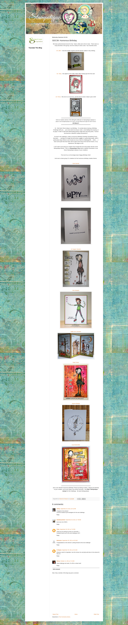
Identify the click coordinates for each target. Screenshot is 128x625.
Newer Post (55, 614)
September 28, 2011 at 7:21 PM (67, 529)
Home (76, 614)
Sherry (58, 561)
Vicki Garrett (75, 163)
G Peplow (59, 550)
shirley (58, 508)
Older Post (96, 614)
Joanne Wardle (76, 403)
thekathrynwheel (61, 519)
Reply (58, 514)
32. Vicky (59, 73)
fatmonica (59, 540)
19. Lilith (58, 50)
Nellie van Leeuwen (76, 331)
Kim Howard (76, 290)
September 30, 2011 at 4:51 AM (69, 540)
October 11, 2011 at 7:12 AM (67, 561)
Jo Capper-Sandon (76, 249)
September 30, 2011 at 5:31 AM (69, 550)
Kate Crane (76, 362)
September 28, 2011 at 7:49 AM (73, 519)
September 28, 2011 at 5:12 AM (68, 508)
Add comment (56, 569)
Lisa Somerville (76, 444)
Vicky (58, 529)
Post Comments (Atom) (64, 617)
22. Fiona (58, 96)
